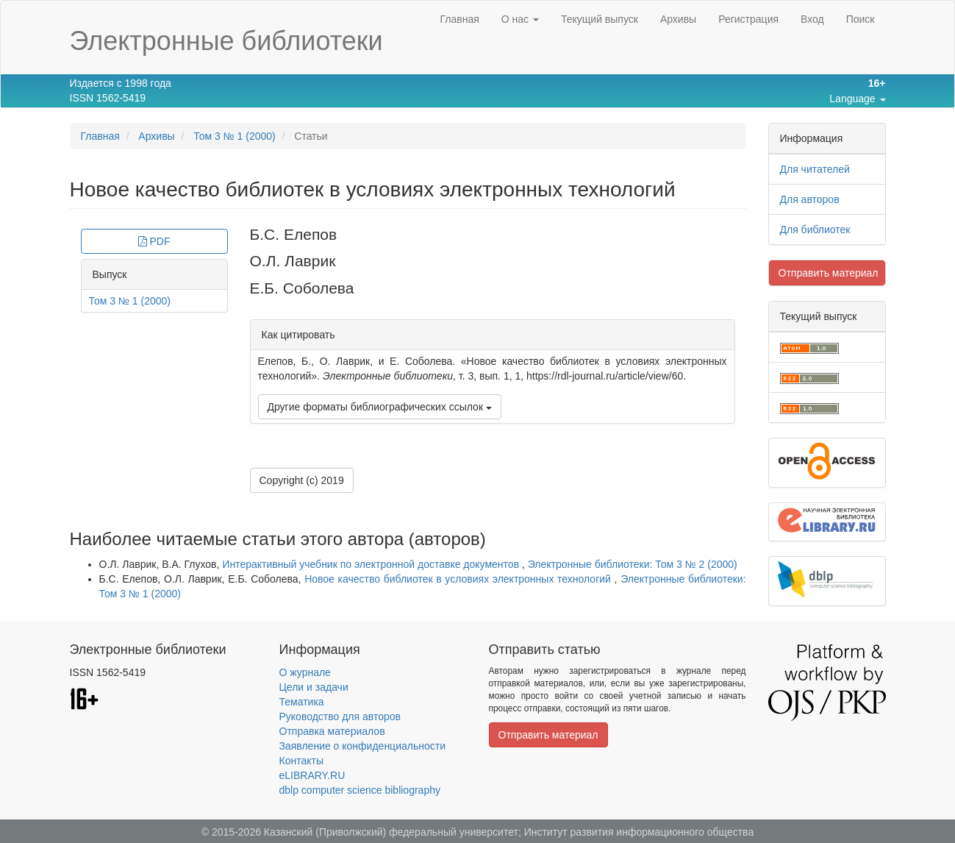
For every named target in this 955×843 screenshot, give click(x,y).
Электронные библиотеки (226, 41)
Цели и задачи (313, 687)
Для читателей (815, 169)
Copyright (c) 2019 (302, 480)
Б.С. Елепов (293, 234)
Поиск (860, 19)
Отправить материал (829, 273)
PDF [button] (154, 241)
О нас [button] (520, 19)
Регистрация (748, 19)
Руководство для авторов (340, 716)
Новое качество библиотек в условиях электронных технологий (459, 579)
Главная (459, 19)
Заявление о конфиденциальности (362, 746)
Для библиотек (815, 229)
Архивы (678, 19)
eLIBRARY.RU (312, 775)
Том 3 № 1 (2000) (234, 136)
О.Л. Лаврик (293, 260)
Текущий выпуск (599, 19)
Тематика (301, 702)
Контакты (301, 760)
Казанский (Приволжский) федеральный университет (391, 832)
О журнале (305, 672)
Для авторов (810, 199)
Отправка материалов (332, 731)
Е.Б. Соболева (302, 288)
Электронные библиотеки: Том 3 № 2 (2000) (632, 564)
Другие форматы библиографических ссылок (380, 407)
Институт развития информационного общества (639, 832)
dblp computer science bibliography (359, 790)
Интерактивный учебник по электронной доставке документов (372, 564)
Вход (812, 19)
